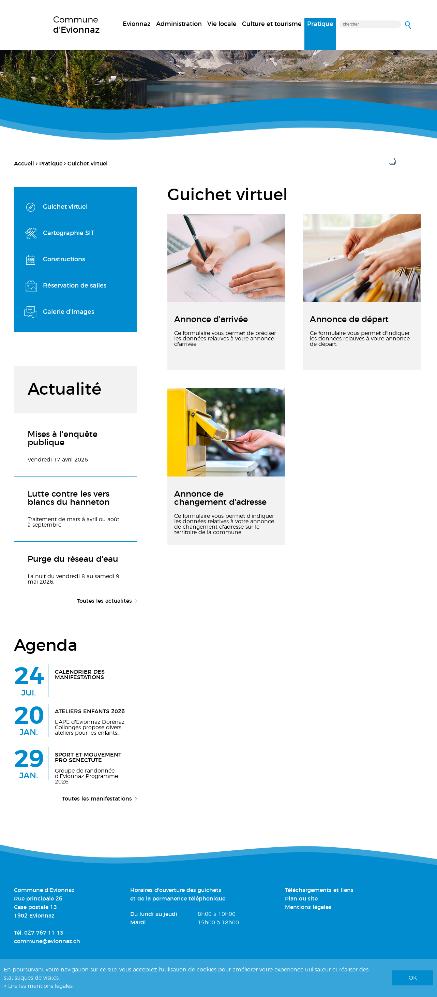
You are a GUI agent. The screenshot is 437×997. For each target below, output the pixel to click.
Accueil (24, 163)
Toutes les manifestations (97, 799)
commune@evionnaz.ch (47, 941)
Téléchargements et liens (319, 890)
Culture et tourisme (272, 24)
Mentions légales (308, 907)
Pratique (320, 24)
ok (413, 978)
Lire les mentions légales (40, 986)
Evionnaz (137, 24)
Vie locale (222, 24)
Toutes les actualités (104, 601)
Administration (179, 24)
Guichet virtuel (87, 163)
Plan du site (301, 898)
